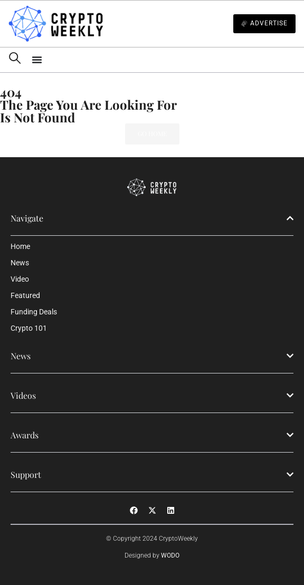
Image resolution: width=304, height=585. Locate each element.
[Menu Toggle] (164, 59)
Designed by (152, 555)
